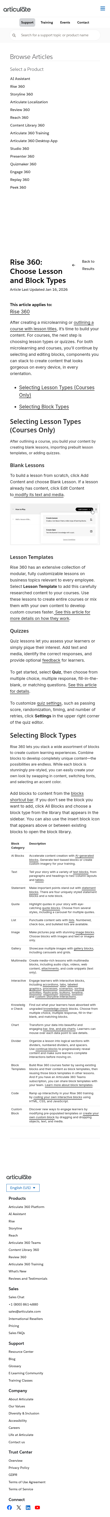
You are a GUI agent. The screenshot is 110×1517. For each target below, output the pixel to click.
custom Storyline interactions (55, 996)
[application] (97, 1504)
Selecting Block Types (44, 407)
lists (71, 920)
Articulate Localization (29, 102)
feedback (51, 660)
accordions (50, 984)
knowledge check (55, 1008)
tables (39, 880)
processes (50, 988)
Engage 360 (20, 171)
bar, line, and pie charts (59, 1029)
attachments (50, 968)
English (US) (25, 1188)
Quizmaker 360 (23, 164)
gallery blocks (83, 948)
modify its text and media (39, 494)
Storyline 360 (21, 94)
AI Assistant (20, 78)
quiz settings (49, 703)
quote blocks (51, 908)
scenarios (66, 988)
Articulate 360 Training (29, 133)
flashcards (50, 992)
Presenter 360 (22, 156)
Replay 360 (19, 179)
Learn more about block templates (68, 1085)
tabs (63, 984)
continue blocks (46, 1049)
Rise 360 (17, 86)
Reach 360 (19, 117)
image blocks (84, 932)
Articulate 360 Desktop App (34, 140)
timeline (77, 992)
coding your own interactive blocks (57, 1097)
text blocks (80, 872)
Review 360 (20, 109)
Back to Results (83, 265)
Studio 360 (19, 148)
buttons (65, 992)
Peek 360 (18, 187)
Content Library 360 (27, 125)
